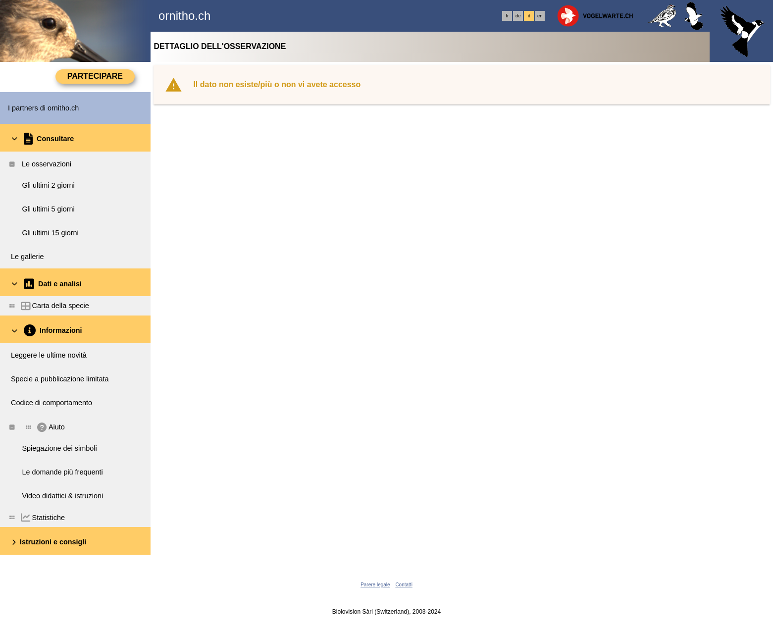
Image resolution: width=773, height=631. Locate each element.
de (517, 15)
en (539, 15)
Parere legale (375, 584)
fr (507, 15)
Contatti (403, 584)
